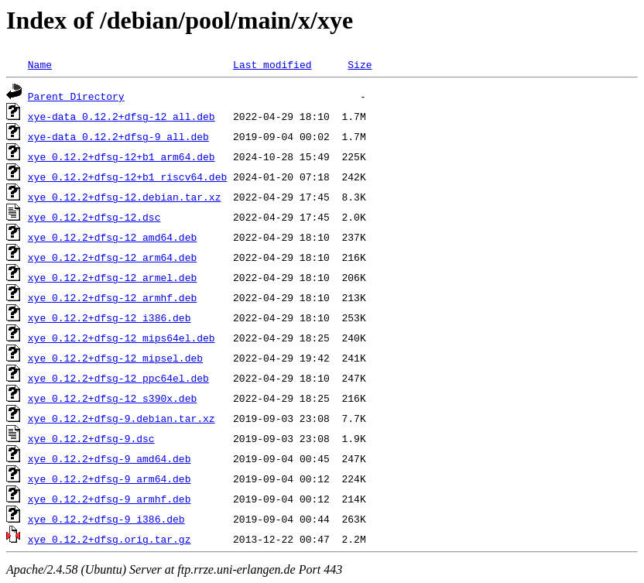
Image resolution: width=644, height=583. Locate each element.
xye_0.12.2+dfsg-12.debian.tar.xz (124, 197)
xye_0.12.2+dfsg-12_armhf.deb (112, 297)
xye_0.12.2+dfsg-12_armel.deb (112, 277)
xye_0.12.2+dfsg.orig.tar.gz (109, 539)
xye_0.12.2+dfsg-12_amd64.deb (112, 237)
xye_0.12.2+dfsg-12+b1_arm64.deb (121, 156)
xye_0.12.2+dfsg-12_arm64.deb (112, 257)
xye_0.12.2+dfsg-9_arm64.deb (109, 478)
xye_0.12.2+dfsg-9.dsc (91, 438)
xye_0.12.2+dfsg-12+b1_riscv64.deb (127, 176)
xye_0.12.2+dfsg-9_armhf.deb (109, 499)
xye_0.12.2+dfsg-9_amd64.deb (109, 458)
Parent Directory (76, 96)
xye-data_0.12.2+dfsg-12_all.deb (121, 116)
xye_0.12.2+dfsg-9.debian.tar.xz (121, 418)
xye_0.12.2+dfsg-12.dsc (94, 217)
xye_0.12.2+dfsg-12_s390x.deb (112, 398)
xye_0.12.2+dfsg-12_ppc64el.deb (118, 378)
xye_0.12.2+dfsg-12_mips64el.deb (121, 338)
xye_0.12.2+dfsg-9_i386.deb (106, 519)
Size (360, 64)
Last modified (272, 64)
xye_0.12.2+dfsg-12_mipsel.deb (115, 358)
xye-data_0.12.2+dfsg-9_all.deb (118, 136)
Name (40, 64)
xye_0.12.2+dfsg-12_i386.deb (109, 317)
